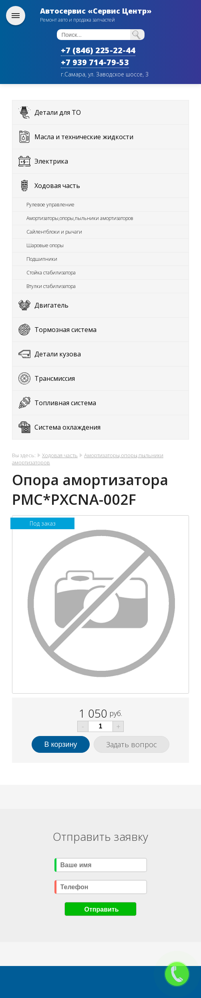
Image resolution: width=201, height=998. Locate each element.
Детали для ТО (57, 112)
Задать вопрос (131, 744)
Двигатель (51, 305)
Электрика (51, 161)
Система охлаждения (67, 427)
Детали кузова (57, 354)
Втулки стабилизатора (51, 286)
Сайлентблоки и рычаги (54, 231)
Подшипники (41, 259)
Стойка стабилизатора (51, 272)
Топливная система (65, 402)
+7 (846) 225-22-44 (98, 50)
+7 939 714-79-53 (95, 62)
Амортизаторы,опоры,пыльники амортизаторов (79, 218)
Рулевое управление (50, 204)
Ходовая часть (57, 185)
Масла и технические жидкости (83, 136)
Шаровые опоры (45, 245)
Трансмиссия (54, 378)
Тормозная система (65, 329)
